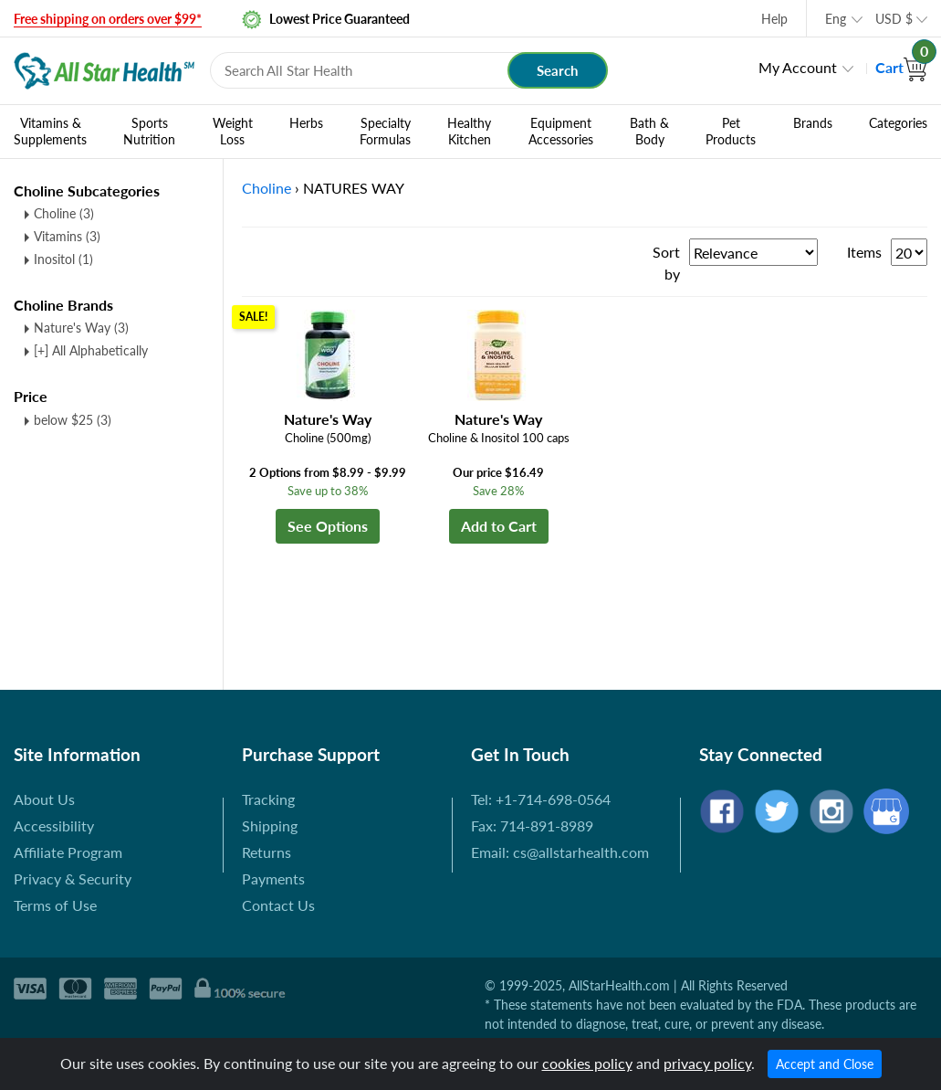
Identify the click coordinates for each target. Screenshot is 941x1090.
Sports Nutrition (149, 131)
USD (894, 18)
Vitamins (67, 236)
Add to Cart (499, 525)
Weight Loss (233, 131)
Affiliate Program (68, 852)
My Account (797, 67)
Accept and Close (824, 1064)
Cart (901, 67)
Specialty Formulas (385, 131)
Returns (266, 852)
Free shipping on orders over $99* (108, 18)
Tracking (268, 799)
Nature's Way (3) (81, 327)
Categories (898, 123)
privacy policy (707, 1063)
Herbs (306, 123)
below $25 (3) (72, 420)
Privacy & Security (72, 878)
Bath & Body (649, 131)
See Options (328, 525)
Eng (835, 18)
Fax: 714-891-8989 (532, 825)
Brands (812, 123)
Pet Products (731, 131)
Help (774, 18)
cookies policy (587, 1063)
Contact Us (278, 905)
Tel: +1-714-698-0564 (541, 799)
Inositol (63, 259)
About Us (44, 799)
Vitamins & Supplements (50, 131)
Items (864, 251)
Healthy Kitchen (469, 131)
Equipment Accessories (560, 131)
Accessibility (54, 825)
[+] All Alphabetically (91, 350)
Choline (64, 213)
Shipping (270, 825)
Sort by (666, 262)
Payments (273, 878)
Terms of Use (55, 905)
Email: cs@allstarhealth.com (560, 852)
